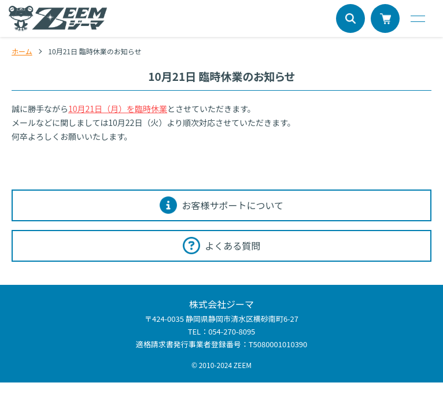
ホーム (22, 51)
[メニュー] (417, 18)
